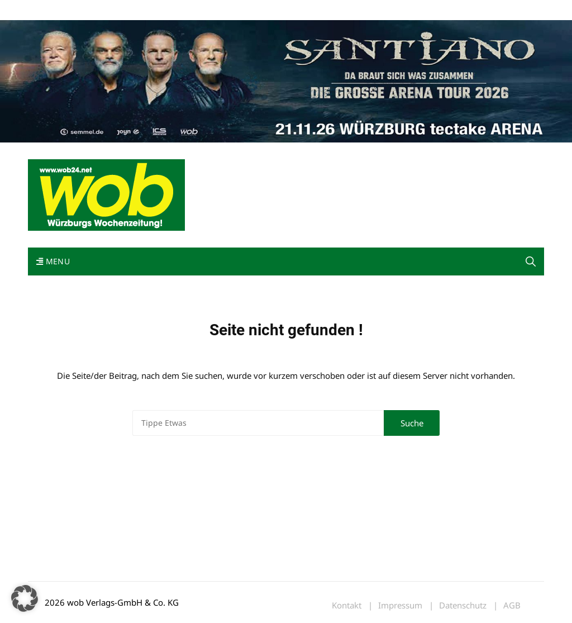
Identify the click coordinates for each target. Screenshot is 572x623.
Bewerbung (237, 10)
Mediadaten (48, 10)
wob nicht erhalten (105, 10)
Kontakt (155, 10)
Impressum (193, 10)
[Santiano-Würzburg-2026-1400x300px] (286, 80)
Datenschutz (463, 605)
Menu (53, 261)
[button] (531, 261)
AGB (512, 605)
